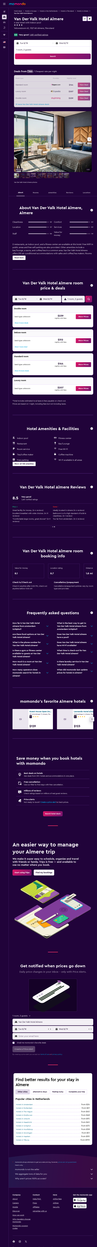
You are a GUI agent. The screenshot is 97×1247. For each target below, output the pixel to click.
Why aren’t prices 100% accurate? (54, 1178)
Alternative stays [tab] (40, 1092)
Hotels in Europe (31, 11)
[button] (4, 4)
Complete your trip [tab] (77, 1092)
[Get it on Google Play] (80, 1200)
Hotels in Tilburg (22, 1140)
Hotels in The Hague (24, 1112)
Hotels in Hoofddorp (24, 1129)
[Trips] (4, 34)
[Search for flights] (4, 11)
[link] (53, 813)
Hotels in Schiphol (23, 1126)
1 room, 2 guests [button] (23, 50)
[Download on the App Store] (80, 1206)
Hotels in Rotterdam (24, 1108)
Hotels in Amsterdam (24, 1105)
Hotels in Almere (82, 11)
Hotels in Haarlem (23, 1136)
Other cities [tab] (23, 1092)
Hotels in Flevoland (67, 11)
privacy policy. (57, 1054)
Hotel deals (18, 11)
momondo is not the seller (54, 1169)
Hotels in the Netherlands (49, 11)
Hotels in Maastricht (24, 1122)
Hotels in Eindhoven (24, 1115)
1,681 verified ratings (38, 35)
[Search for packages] (4, 27)
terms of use (45, 1054)
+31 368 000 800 (21, 31)
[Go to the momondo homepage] (17, 4)
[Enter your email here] (55, 1036)
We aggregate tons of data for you (54, 1174)
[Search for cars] (4, 22)
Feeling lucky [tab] (57, 1092)
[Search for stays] (4, 17)
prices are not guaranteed (67, 1162)
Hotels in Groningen (24, 1133)
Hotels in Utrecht (23, 1119)
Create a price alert (48, 802)
